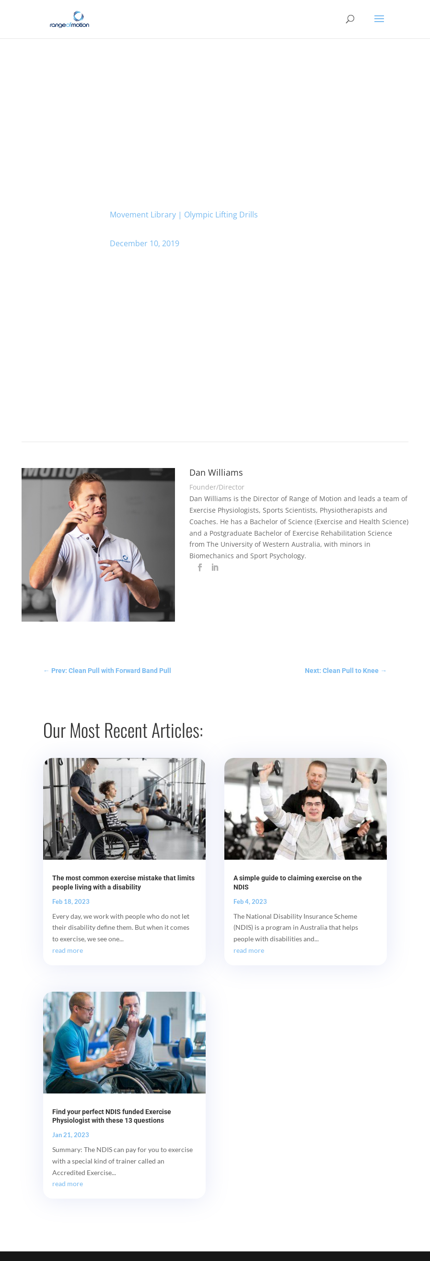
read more (67, 950)
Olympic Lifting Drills (221, 214)
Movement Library (143, 214)
